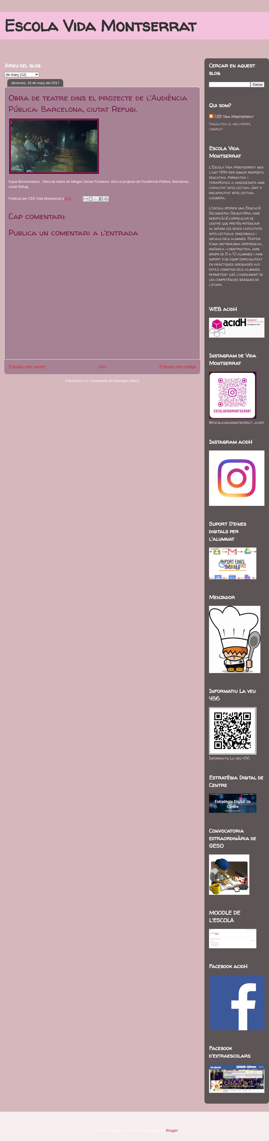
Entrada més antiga (178, 366)
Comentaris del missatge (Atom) (114, 381)
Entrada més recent (27, 366)
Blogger (172, 1130)
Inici (102, 366)
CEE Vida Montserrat (234, 116)
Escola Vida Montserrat (100, 26)
